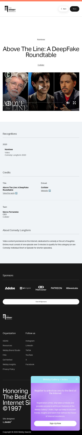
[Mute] (68, 103)
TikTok (28, 350)
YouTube (29, 355)
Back (63, 8)
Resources (7, 346)
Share (74, 9)
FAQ (4, 355)
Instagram (30, 341)
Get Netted (7, 360)
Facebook (30, 364)
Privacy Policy (9, 369)
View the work (9, 193)
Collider (41, 65)
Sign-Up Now (55, 423)
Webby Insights (9, 364)
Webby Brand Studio (11, 350)
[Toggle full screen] (74, 103)
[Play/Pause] (8, 103)
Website (44, 191)
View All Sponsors (41, 301)
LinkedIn (29, 346)
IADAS (5, 341)
